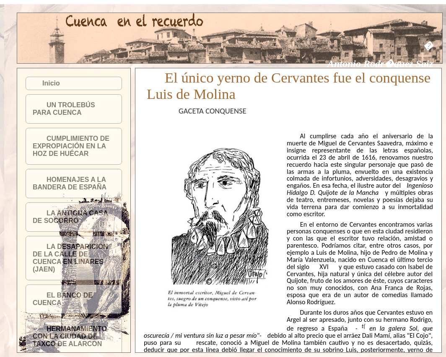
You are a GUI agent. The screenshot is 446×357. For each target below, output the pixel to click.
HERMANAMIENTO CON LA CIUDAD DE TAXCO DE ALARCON (70, 336)
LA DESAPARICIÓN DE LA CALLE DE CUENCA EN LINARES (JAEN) (70, 258)
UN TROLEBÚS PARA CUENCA (64, 108)
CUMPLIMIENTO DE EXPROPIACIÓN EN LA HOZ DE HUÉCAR (71, 146)
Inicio (51, 83)
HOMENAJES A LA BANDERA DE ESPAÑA (69, 183)
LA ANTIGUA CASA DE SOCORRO (70, 217)
